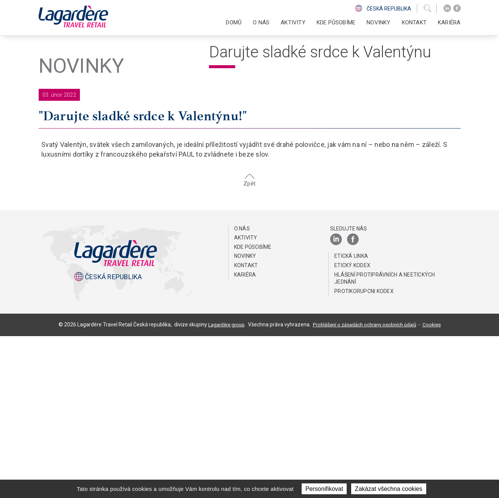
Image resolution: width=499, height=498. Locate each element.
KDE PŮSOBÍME (336, 22)
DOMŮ (234, 22)
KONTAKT (414, 22)
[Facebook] (457, 8)
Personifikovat (324, 489)
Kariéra (245, 437)
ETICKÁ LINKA (351, 418)
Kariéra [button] (449, 22)
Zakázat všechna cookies (388, 489)
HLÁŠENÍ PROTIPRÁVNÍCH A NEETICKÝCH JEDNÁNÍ (384, 440)
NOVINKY (378, 22)
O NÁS (242, 390)
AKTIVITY (245, 399)
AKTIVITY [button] (293, 22)
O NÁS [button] (261, 22)
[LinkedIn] (447, 8)
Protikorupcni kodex (364, 453)
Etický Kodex (352, 427)
